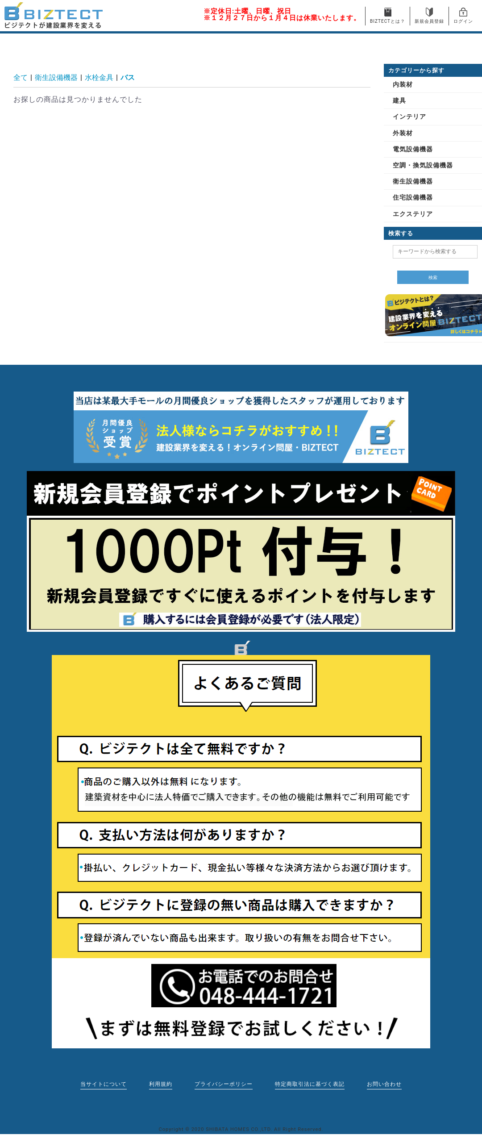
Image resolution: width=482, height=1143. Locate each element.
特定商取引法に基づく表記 (310, 1084)
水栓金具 (99, 77)
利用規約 (160, 1084)
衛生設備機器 (56, 77)
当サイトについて (103, 1084)
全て (20, 77)
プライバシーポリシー (224, 1084)
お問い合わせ (384, 1084)
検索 (432, 277)
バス (127, 77)
